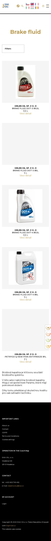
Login (4, 504)
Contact (5, 429)
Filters (8, 48)
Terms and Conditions (10, 436)
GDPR (4, 432)
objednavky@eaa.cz (16, 486)
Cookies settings (8, 440)
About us (5, 425)
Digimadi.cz (11, 526)
